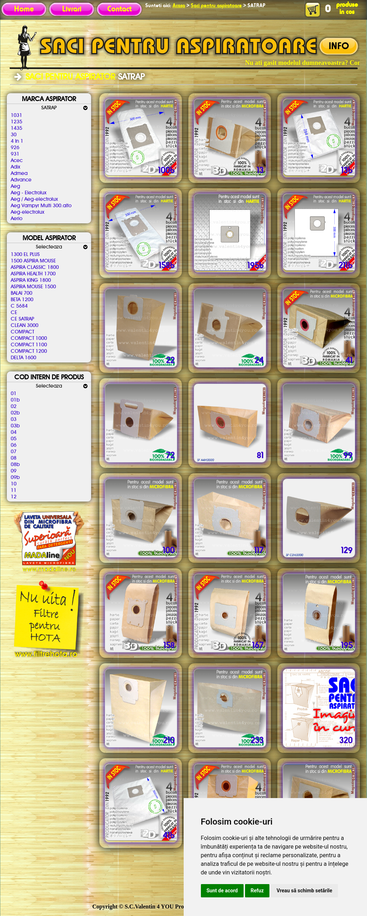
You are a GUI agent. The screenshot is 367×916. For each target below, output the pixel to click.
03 (14, 419)
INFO (339, 47)
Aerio (16, 218)
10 (14, 484)
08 (14, 458)
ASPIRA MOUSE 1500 (33, 286)
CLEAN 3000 (24, 325)
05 (14, 438)
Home (24, 9)
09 (14, 471)
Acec (17, 160)
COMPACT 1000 (29, 338)
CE (14, 312)
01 (14, 393)
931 (15, 154)
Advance (21, 179)
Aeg (15, 186)
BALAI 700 (21, 293)
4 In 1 (17, 141)
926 (15, 147)
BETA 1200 (22, 299)
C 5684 (19, 306)
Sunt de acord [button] (222, 890)
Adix (15, 167)
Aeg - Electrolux (28, 192)
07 (14, 451)
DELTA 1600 (23, 357)
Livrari (71, 9)
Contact (119, 9)
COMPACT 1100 (29, 344)
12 (14, 496)
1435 (16, 128)
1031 (16, 115)
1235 (16, 121)
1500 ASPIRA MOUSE (33, 261)
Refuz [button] (257, 890)
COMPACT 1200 (29, 351)
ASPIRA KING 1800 (31, 280)
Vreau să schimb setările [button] (304, 890)
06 (14, 445)
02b (15, 413)
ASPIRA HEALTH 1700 (33, 273)
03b (15, 425)
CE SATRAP (22, 319)
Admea (19, 173)
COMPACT (22, 331)
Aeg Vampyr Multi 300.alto (41, 205)
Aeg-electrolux (27, 212)
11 (14, 490)
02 (14, 406)
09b (15, 477)
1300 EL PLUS (25, 254)
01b (15, 400)
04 (14, 432)
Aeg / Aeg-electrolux (34, 199)
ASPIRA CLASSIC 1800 (35, 267)
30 (14, 134)
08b (15, 464)
